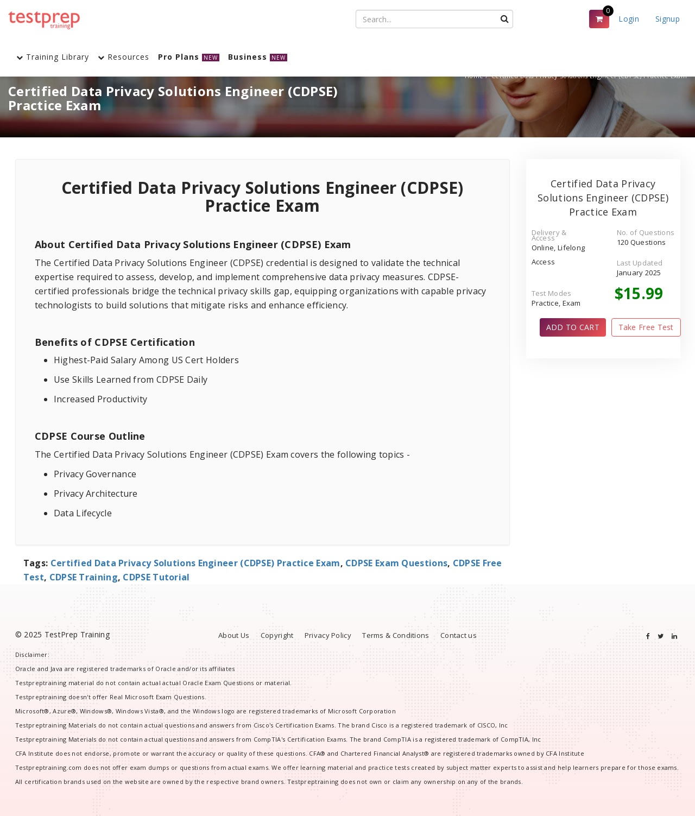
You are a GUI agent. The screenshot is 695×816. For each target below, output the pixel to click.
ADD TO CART (572, 327)
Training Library (52, 57)
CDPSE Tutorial (156, 577)
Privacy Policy (328, 635)
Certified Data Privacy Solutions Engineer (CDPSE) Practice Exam (195, 563)
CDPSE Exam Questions (396, 563)
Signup (667, 19)
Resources (123, 57)
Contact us (458, 635)
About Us (233, 635)
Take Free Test (646, 327)
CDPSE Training (83, 577)
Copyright (277, 635)
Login (628, 19)
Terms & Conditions (395, 635)
